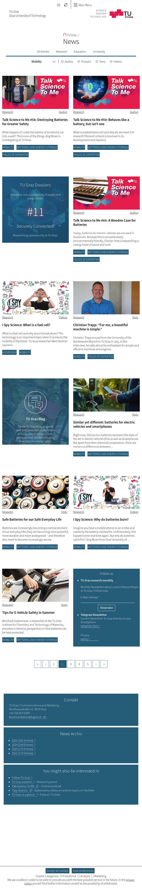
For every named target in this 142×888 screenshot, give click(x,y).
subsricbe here (89, 626)
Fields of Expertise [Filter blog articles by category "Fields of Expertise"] (15, 154)
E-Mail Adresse (90, 597)
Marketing (98, 876)
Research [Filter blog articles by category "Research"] (7, 112)
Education (80, 51)
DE (58, 5)
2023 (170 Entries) (22, 749)
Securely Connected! (35, 226)
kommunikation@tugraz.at (25, 717)
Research (61, 51)
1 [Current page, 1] (54, 664)
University (99, 51)
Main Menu (83, 5)
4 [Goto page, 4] (79, 664)
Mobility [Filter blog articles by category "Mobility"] (8, 147)
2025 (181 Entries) (22, 740)
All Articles (43, 51)
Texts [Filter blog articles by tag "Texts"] (135, 317)
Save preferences (83, 871)
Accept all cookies (57, 871)
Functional (68, 876)
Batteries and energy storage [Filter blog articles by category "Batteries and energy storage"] (37, 147)
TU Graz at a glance (23, 794)
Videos (118, 61)
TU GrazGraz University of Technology (27, 14)
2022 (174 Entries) (22, 753)
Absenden (106, 607)
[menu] (37, 61)
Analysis (83, 876)
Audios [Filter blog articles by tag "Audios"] (63, 112)
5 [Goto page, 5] (88, 664)
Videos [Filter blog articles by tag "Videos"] (63, 317)
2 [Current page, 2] (62, 664)
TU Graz (69, 35)
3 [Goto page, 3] (71, 664)
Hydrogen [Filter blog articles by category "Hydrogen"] (9, 352)
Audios (69, 61)
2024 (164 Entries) (22, 744)
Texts (102, 61)
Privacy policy (85, 637)
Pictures (86, 61)
